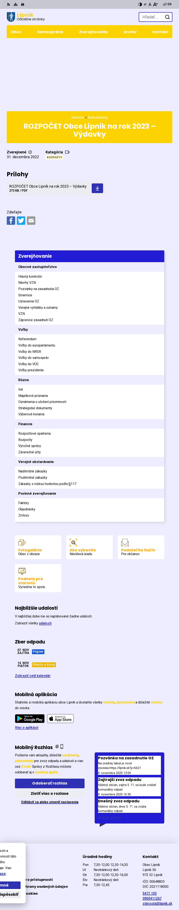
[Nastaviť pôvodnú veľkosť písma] (150, 4)
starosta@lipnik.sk (157, 837)
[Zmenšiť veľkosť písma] (145, 4)
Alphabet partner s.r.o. (64, 887)
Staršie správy (109, 751)
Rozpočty (54, 90)
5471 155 (150, 827)
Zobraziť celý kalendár (33, 609)
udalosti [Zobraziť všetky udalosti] (45, 557)
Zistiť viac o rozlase (50, 727)
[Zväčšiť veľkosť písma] (155, 4)
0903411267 (152, 832)
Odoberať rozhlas (49, 716)
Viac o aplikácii (26, 661)
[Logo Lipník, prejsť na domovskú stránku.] (26, 17)
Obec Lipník (57, 893)
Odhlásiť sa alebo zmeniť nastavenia (49, 735)
